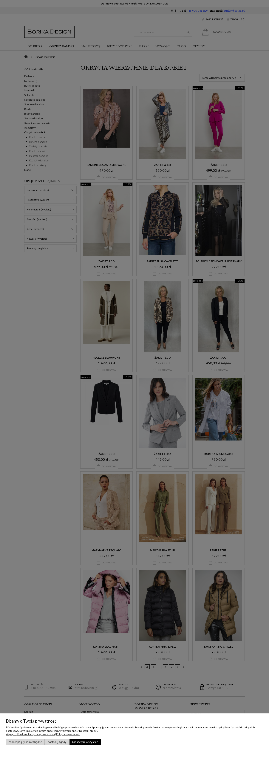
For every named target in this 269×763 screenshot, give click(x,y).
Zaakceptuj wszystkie (85, 742)
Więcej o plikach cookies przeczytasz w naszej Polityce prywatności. (43, 734)
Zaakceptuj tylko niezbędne (25, 742)
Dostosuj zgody (57, 742)
